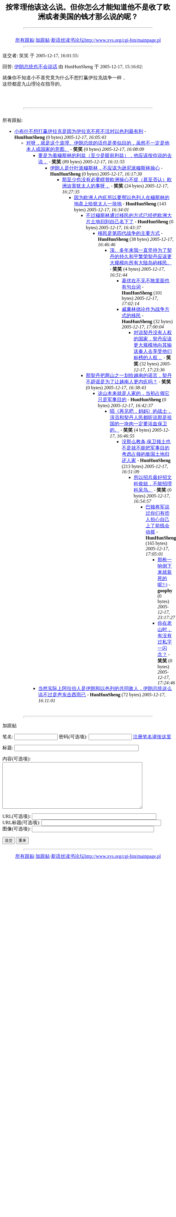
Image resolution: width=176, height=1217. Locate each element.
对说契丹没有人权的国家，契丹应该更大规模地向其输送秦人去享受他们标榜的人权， (153, 345)
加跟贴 (42, 40)
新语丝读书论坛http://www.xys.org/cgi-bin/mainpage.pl (106, 40)
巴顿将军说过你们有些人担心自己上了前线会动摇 (157, 519)
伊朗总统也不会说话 (35, 66)
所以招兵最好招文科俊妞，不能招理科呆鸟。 (153, 483)
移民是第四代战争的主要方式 (129, 233)
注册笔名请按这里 (152, 736)
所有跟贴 (24, 40)
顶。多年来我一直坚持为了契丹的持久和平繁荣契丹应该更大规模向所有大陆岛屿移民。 (141, 256)
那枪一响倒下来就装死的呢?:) (165, 572)
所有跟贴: (12, 120)
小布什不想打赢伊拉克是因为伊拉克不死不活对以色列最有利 (78, 131)
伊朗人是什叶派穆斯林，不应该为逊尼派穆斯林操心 (105, 167)
